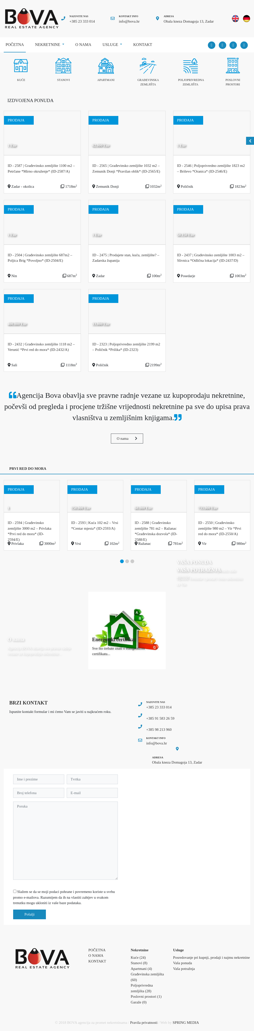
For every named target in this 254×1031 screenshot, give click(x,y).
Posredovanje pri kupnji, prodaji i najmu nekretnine (211, 957)
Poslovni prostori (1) (146, 996)
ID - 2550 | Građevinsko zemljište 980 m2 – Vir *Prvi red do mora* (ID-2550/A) (219, 528)
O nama (83, 44)
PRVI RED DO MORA (27, 469)
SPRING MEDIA (186, 1023)
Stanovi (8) (139, 963)
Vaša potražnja (184, 969)
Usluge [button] (110, 44)
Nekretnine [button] (48, 44)
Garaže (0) (139, 1002)
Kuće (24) (138, 957)
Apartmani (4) (141, 969)
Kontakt (142, 44)
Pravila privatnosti (144, 1023)
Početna (16, 43)
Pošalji (30, 914)
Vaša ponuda (182, 963)
